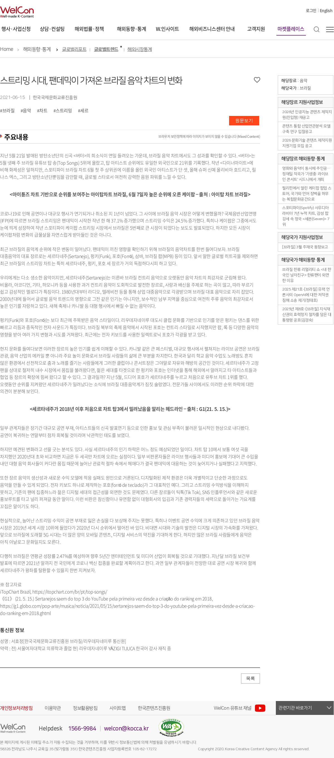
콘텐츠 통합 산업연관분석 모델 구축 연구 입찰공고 (306, 129)
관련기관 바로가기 (295, 707)
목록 (250, 678)
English (326, 10)
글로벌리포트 (74, 49)
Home (6, 49)
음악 (27, 110)
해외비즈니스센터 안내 (212, 29)
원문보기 (244, 120)
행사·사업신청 (16, 29)
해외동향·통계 (131, 29)
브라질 (9, 110)
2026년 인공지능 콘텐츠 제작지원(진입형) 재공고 (307, 115)
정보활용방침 (85, 708)
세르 (84, 110)
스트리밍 (64, 110)
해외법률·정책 (89, 29)
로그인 (311, 10)
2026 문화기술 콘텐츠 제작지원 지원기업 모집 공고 (307, 143)
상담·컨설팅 (52, 29)
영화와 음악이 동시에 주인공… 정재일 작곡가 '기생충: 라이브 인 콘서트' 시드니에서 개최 (306, 174)
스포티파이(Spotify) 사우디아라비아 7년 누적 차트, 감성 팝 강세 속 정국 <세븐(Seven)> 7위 (305, 216)
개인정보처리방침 (16, 708)
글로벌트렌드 (106, 49)
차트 (43, 110)
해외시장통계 (139, 49)
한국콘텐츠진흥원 (154, 708)
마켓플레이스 (290, 29)
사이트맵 (117, 708)
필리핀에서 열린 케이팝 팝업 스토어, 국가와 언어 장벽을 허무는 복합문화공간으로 (306, 194)
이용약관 (53, 708)
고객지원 (256, 29)
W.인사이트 (167, 29)
